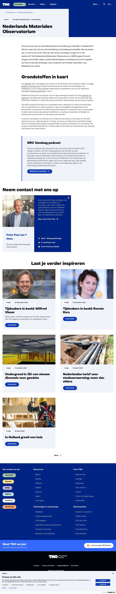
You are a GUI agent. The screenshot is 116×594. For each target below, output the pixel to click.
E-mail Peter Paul (48, 242)
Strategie (78, 479)
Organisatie (79, 483)
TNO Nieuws (39, 501)
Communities (80, 501)
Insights (38, 488)
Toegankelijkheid (62, 565)
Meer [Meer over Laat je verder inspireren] (56, 455)
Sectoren (9, 500)
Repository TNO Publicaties (45, 534)
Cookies (36, 565)
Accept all (103, 580)
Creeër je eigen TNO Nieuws (101, 545)
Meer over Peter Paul (46, 219)
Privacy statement (48, 565)
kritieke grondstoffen (38, 91)
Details (4, 588)
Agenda (38, 479)
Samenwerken (79, 507)
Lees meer (12, 325)
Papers (37, 496)
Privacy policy (13, 588)
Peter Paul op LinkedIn (50, 246)
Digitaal (53, 4)
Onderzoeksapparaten (43, 516)
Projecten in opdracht (83, 512)
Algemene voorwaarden (56, 570)
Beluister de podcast (41, 172)
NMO (27, 84)
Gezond (31, 4)
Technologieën (40, 521)
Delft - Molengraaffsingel (51, 238)
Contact (78, 492)
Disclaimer (74, 565)
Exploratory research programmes (48, 525)
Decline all (103, 584)
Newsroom (38, 469)
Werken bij (9, 507)
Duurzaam (18, 4)
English (5, 573)
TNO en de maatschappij (84, 496)
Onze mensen (80, 488)
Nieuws (37, 475)
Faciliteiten (39, 512)
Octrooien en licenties (43, 529)
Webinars (38, 483)
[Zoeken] (104, 4)
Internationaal (80, 534)
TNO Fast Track (81, 521)
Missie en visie (80, 475)
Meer (95, 4)
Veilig (42, 4)
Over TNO (77, 469)
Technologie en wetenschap (45, 507)
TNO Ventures (80, 525)
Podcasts (38, 492)
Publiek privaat (80, 516)
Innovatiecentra (81, 529)
